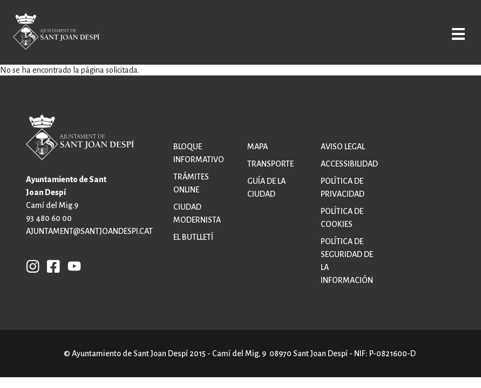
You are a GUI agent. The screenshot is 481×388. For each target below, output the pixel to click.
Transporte (270, 164)
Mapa (257, 146)
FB (50, 265)
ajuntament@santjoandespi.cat (89, 231)
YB (71, 265)
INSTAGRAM (33, 265)
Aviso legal (343, 146)
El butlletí (193, 237)
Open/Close (453, 33)
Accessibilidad (349, 164)
